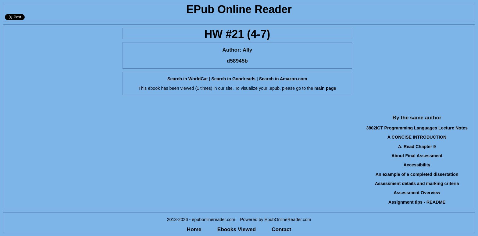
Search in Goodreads (233, 78)
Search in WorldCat (187, 78)
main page (325, 88)
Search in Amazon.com (283, 78)
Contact (281, 229)
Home (194, 229)
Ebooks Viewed (236, 229)
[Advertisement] (61, 67)
